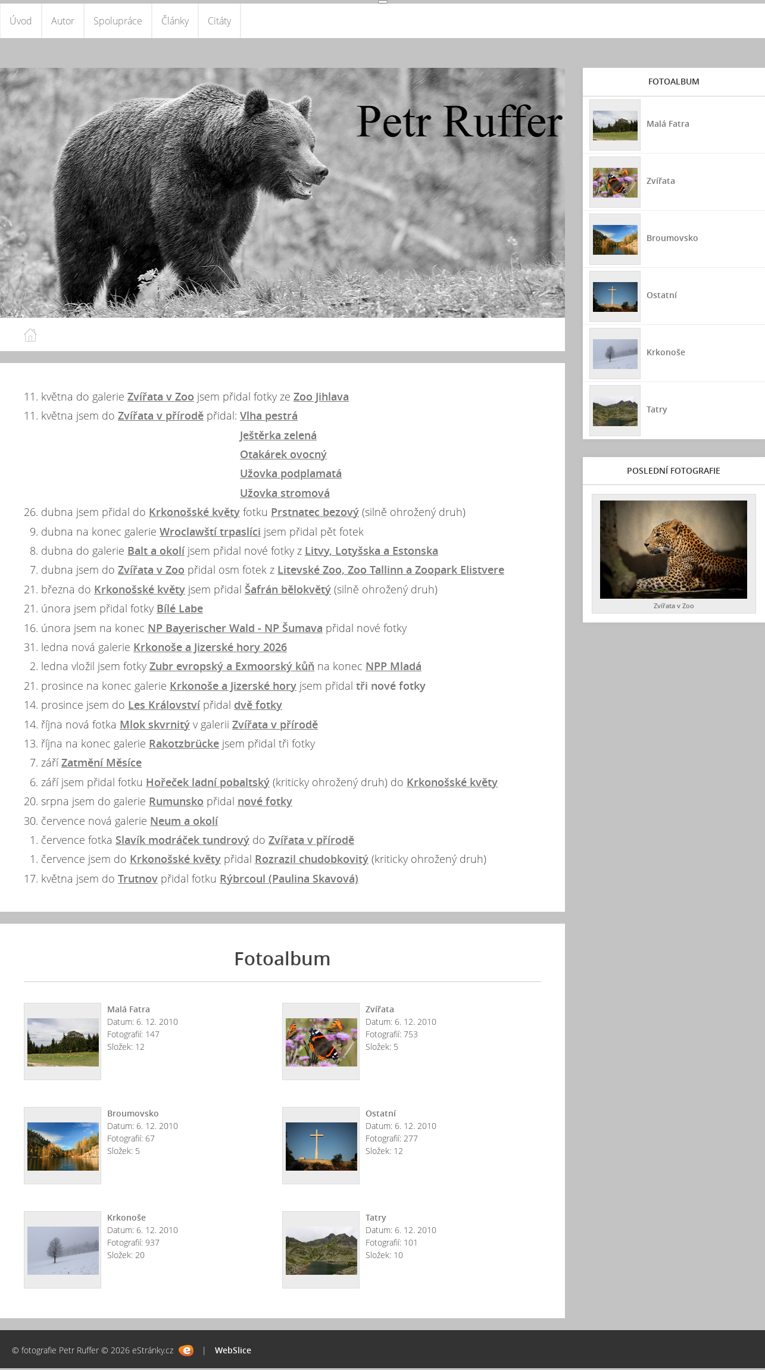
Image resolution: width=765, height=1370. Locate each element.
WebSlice (233, 1352)
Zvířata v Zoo (674, 606)
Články (175, 21)
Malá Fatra (128, 1010)
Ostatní (381, 1115)
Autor (62, 21)
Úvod (21, 21)
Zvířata (380, 1010)
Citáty (219, 21)
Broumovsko (133, 1115)
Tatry (376, 1219)
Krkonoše (126, 1219)
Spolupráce (117, 21)
